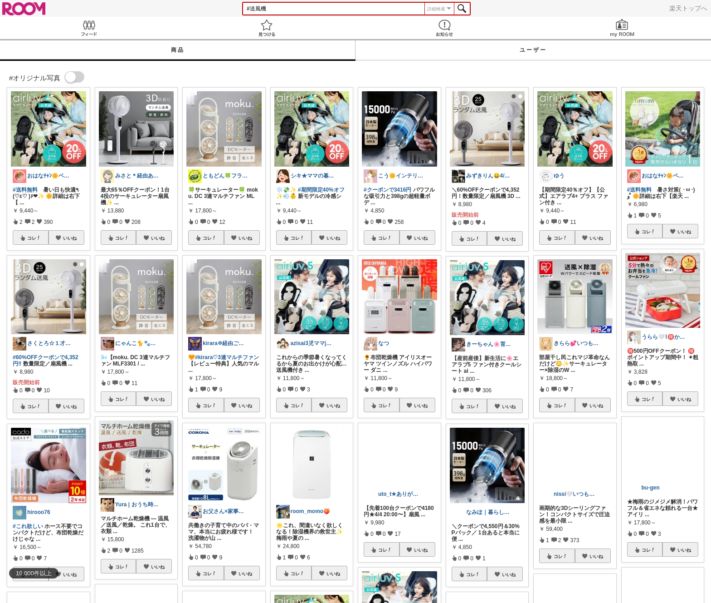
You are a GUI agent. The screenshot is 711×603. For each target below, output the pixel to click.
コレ (34, 238)
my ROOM (622, 28)
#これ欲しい (28, 526)
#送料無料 (25, 190)
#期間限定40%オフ (321, 190)
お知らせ (444, 28)
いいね (70, 238)
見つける (267, 28)
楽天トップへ (688, 8)
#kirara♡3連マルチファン (227, 357)
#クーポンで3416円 (387, 190)
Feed (89, 28)
